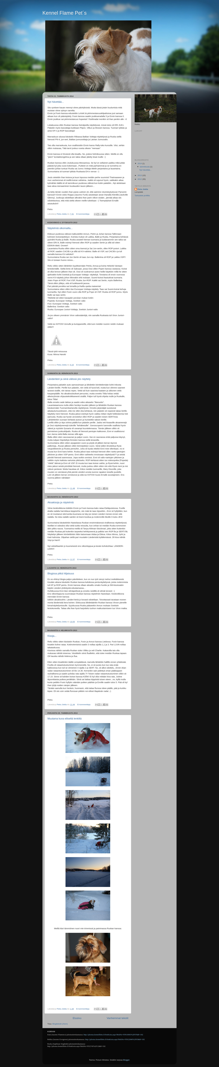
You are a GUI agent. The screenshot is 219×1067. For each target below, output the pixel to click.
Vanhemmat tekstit (117, 1018)
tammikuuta (145, 167)
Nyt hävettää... (55, 101)
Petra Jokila (142, 189)
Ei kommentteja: (83, 214)
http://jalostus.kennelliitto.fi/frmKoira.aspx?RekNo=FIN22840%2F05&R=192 (115, 1039)
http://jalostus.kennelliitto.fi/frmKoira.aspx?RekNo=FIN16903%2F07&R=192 (113, 1035)
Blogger (126, 1060)
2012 (140, 179)
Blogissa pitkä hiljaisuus (60, 573)
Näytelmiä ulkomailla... (60, 228)
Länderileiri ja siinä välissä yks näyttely (69, 379)
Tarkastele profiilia (142, 195)
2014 (140, 163)
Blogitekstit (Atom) (60, 1024)
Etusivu (77, 1018)
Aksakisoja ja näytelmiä (60, 502)
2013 (140, 175)
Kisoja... (51, 636)
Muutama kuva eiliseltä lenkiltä (64, 718)
